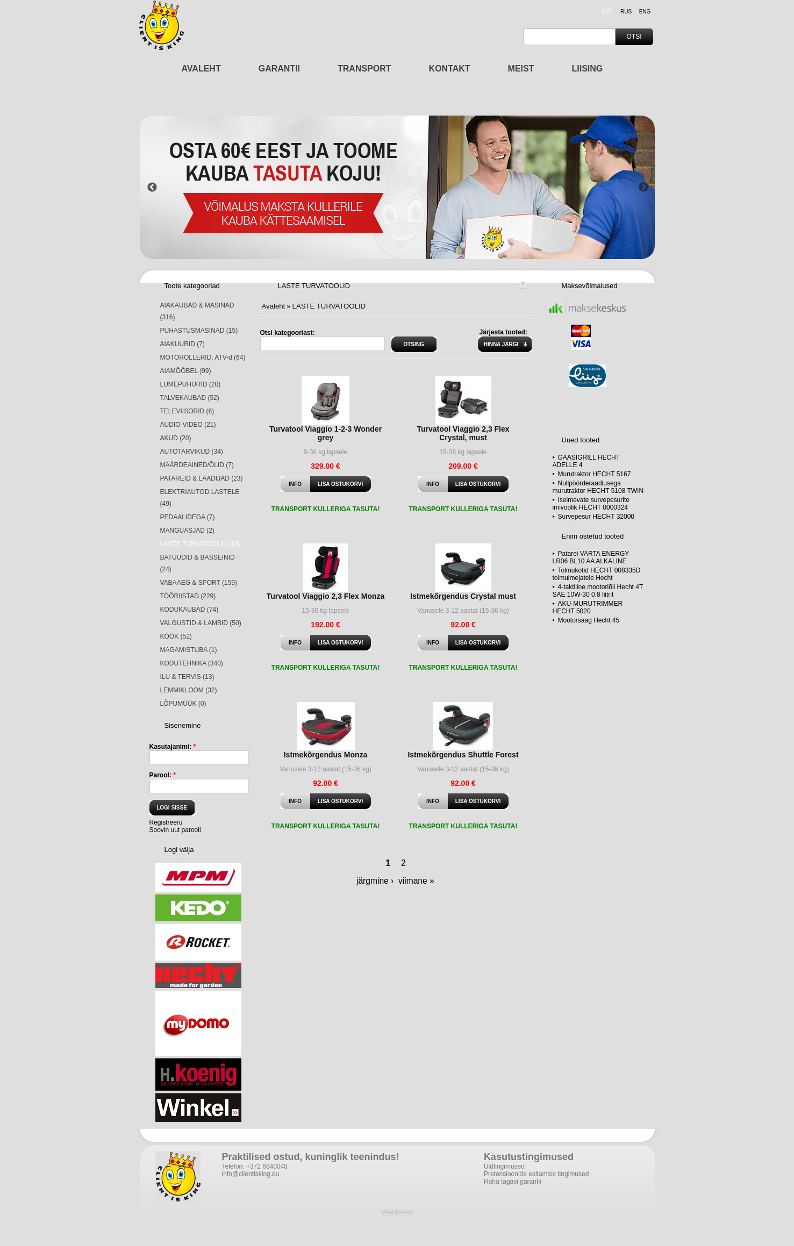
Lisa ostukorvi (340, 484)
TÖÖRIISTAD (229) (188, 596)
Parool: (162, 775)
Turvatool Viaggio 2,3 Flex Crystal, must (463, 433)
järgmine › (375, 880)
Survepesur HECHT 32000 (596, 516)
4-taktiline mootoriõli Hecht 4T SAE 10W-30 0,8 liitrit (598, 590)
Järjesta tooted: (503, 332)
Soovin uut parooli (175, 830)
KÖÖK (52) (176, 636)
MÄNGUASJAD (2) (187, 530)
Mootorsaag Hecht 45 (589, 620)
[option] (398, 187)
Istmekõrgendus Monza (326, 754)
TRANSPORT (364, 68)
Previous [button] (152, 187)
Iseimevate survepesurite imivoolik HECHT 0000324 (591, 503)
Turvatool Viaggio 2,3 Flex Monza (326, 596)
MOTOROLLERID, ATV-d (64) (203, 357)
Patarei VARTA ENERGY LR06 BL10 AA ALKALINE (591, 557)
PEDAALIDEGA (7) (187, 517)
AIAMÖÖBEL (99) (185, 371)
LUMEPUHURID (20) (190, 384)
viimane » (416, 880)
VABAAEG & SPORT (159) (198, 582)
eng (645, 12)
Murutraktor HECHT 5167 (594, 474)
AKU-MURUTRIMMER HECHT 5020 (588, 607)
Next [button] (643, 187)
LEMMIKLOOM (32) (188, 690)
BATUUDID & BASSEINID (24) (197, 563)
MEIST (521, 68)
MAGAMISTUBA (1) (188, 650)
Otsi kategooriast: (287, 332)
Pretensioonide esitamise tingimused (536, 1174)
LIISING (587, 68)
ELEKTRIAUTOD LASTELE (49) (200, 497)
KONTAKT (449, 68)
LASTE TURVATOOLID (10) (200, 544)
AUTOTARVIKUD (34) (191, 451)
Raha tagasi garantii (512, 1181)
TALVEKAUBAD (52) (189, 398)
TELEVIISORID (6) (187, 411)
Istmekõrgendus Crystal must (463, 596)
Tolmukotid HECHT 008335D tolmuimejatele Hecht (597, 574)
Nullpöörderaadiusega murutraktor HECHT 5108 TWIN (598, 487)
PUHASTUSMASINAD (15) (199, 330)
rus (626, 12)
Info (295, 484)
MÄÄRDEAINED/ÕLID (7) (197, 465)
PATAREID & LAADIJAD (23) (201, 478)
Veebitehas (397, 1212)
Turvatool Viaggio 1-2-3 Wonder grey (325, 433)
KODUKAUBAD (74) (189, 609)
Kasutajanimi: (172, 746)
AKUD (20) (175, 438)
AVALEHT (201, 68)
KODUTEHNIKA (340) (191, 663)
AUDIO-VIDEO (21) (188, 424)
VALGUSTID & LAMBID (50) (200, 623)
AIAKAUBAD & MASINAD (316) (197, 311)
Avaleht (273, 306)
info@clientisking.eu (251, 1174)
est (607, 12)
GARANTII (279, 68)
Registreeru (166, 822)
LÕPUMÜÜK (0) (183, 703)
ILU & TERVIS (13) (187, 677)
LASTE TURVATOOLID (329, 306)
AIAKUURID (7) (182, 344)
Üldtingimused (504, 1166)
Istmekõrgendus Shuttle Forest (462, 754)
